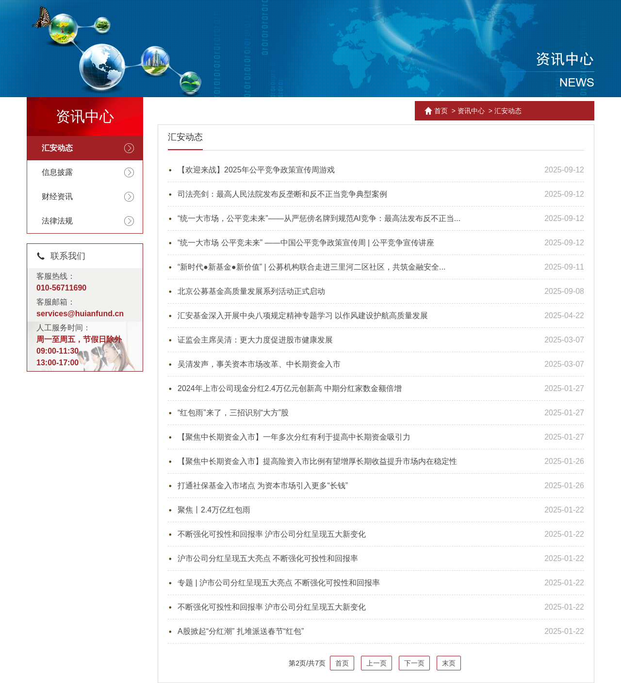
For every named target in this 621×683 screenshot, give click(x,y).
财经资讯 (57, 196)
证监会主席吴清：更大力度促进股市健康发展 (255, 340)
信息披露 (57, 172)
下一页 (414, 663)
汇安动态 (57, 148)
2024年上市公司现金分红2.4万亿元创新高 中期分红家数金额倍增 (290, 388)
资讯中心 (471, 111)
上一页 (376, 663)
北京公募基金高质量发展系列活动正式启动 (251, 291)
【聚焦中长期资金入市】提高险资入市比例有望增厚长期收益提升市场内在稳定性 (317, 461)
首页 (441, 111)
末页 (449, 663)
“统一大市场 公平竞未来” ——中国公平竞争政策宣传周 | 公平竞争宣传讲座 (306, 243)
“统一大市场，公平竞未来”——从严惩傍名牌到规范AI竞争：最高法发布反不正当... (319, 218)
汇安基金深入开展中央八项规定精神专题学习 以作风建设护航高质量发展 (303, 315)
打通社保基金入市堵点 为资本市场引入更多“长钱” (263, 485)
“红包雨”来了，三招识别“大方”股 (233, 413)
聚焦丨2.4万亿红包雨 (214, 510)
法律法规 (57, 221)
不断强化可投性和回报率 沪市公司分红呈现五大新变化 (272, 534)
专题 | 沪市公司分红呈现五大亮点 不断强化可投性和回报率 (279, 583)
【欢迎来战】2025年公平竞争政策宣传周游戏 (256, 170)
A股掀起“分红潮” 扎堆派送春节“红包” (241, 631)
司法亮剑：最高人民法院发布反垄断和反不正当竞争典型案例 (282, 194)
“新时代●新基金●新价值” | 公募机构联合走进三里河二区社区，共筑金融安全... (311, 267)
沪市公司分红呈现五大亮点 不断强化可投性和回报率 (268, 558)
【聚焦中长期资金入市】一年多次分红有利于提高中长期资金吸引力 (294, 437)
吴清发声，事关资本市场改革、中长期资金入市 (259, 364)
